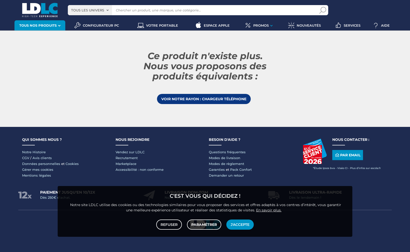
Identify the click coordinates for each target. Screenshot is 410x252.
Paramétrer (204, 224)
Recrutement (127, 158)
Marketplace (126, 164)
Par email (347, 155)
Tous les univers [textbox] (87, 10)
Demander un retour (226, 175)
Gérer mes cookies (37, 169)
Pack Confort (241, 169)
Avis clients (42, 158)
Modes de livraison (224, 158)
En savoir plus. (268, 210)
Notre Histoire (34, 152)
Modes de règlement (226, 164)
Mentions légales (36, 175)
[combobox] (90, 10)
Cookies (72, 164)
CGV (25, 158)
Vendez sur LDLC (130, 152)
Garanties (217, 169)
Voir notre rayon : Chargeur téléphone (203, 99)
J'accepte (240, 224)
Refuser (169, 224)
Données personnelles (41, 164)
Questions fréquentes (227, 152)
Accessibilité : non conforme (140, 169)
